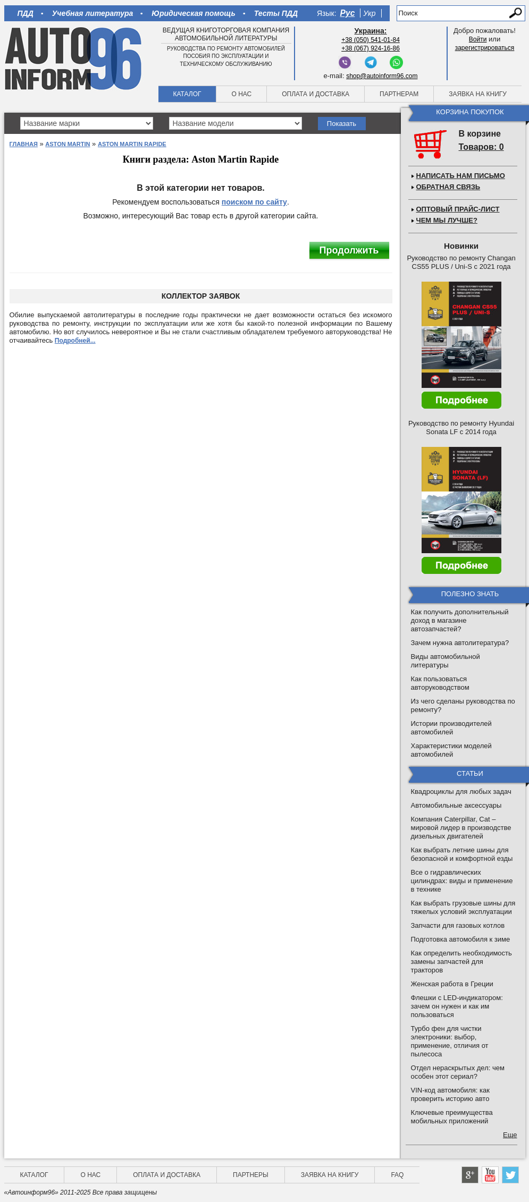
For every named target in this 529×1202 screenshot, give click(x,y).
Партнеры (250, 1175)
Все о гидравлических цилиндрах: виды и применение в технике (462, 880)
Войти (478, 39)
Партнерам (399, 94)
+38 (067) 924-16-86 (370, 48)
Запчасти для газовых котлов (458, 925)
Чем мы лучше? (446, 220)
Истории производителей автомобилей (451, 727)
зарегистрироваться (485, 48)
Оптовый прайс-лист (458, 209)
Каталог (187, 94)
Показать (341, 124)
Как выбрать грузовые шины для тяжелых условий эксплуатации (463, 907)
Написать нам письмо (460, 176)
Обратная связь (448, 187)
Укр (369, 13)
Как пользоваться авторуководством (440, 683)
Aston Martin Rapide (132, 144)
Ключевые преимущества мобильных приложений (452, 1116)
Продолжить (349, 250)
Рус (347, 13)
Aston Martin (67, 144)
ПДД (25, 13)
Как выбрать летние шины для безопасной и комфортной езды (462, 854)
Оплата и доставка (315, 94)
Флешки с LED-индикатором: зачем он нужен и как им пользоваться (457, 1006)
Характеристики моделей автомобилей (451, 750)
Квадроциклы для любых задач (461, 791)
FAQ (397, 1175)
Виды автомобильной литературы (445, 661)
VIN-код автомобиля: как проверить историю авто (450, 1094)
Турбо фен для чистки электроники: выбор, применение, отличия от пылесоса (450, 1041)
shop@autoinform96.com (381, 76)
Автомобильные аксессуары (456, 805)
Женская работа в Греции (452, 984)
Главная (24, 144)
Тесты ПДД (276, 13)
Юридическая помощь (193, 13)
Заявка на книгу (478, 94)
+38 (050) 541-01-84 (370, 40)
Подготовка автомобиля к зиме (460, 939)
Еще (510, 1135)
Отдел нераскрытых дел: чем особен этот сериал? (458, 1072)
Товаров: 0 (481, 146)
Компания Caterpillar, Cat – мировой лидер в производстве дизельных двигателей (461, 827)
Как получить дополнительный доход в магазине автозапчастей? (460, 620)
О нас (241, 94)
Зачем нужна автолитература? (460, 643)
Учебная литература (92, 13)
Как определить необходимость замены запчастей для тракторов (461, 961)
